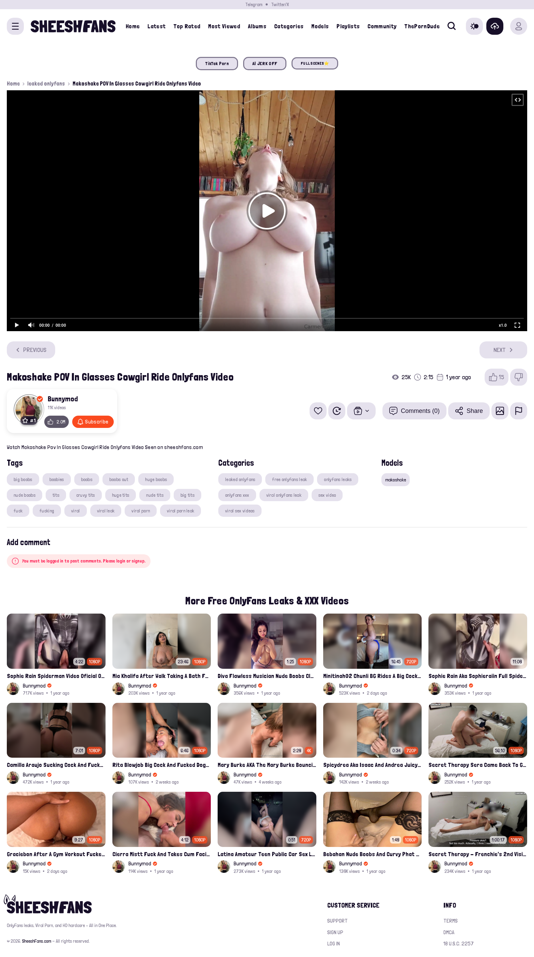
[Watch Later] (336, 410)
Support (337, 920)
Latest (156, 26)
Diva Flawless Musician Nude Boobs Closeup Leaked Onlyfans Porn (267, 675)
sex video (327, 495)
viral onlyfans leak (283, 495)
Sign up (335, 932)
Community (381, 26)
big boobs (23, 479)
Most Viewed (224, 26)
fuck (18, 510)
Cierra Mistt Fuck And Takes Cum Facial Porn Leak (161, 854)
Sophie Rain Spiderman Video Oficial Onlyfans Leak (56, 675)
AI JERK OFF (264, 63)
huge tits (120, 495)
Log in (333, 943)
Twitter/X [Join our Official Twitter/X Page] (280, 4)
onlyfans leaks (337, 479)
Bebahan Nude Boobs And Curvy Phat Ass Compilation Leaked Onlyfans (372, 854)
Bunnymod (63, 398)
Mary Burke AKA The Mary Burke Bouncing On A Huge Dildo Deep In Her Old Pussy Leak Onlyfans (267, 764)
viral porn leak (180, 510)
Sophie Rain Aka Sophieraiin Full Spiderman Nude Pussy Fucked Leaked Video (477, 675)
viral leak (106, 510)
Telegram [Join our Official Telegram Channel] (253, 4)
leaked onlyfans (46, 83)
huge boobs (156, 479)
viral (75, 510)
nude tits (154, 495)
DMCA (448, 932)
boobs (86, 479)
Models (320, 26)
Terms (450, 920)
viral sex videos (239, 510)
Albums (257, 26)
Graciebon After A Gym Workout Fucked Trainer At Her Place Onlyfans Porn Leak (56, 854)
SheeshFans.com (36, 941)
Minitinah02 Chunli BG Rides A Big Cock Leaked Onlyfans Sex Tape (372, 675)
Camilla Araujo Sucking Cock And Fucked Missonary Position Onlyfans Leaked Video (56, 764)
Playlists (348, 26)
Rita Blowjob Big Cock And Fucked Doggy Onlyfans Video (161, 764)
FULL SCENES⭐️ (315, 63)
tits (55, 495)
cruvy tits (85, 495)
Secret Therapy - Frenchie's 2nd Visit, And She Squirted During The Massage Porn (477, 854)
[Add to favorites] (318, 410)
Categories (289, 26)
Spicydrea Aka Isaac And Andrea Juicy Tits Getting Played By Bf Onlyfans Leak (372, 764)
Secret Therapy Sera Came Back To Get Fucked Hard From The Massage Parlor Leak (477, 764)
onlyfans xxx (237, 495)
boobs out (118, 479)
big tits (187, 495)
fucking (47, 510)
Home (133, 26)
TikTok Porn (217, 63)
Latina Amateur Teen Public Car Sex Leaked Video (267, 854)
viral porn (140, 510)
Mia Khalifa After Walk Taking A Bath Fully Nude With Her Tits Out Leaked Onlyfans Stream (161, 675)
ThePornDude (422, 26)
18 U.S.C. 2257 (458, 943)
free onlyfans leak (289, 479)
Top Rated (186, 26)
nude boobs (24, 495)
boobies (56, 479)
